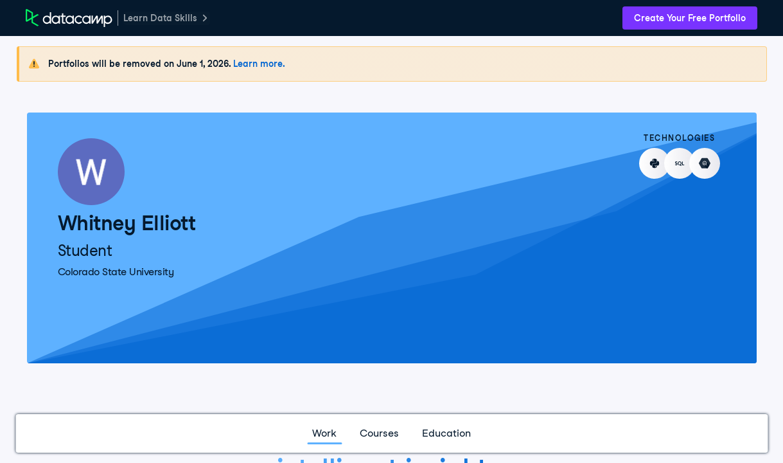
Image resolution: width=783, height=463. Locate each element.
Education (446, 433)
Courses (379, 433)
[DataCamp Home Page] (69, 18)
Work (324, 433)
